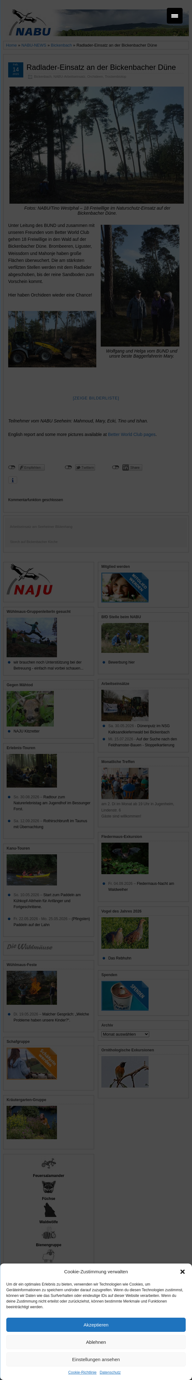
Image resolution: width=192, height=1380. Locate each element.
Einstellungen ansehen (96, 1359)
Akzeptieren (95, 1324)
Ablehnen (96, 1342)
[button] (182, 1272)
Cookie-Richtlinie (82, 1372)
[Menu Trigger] (175, 16)
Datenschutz (110, 1372)
